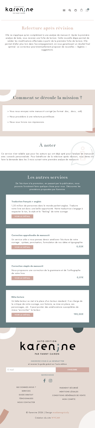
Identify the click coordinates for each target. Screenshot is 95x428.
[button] (64, 10)
